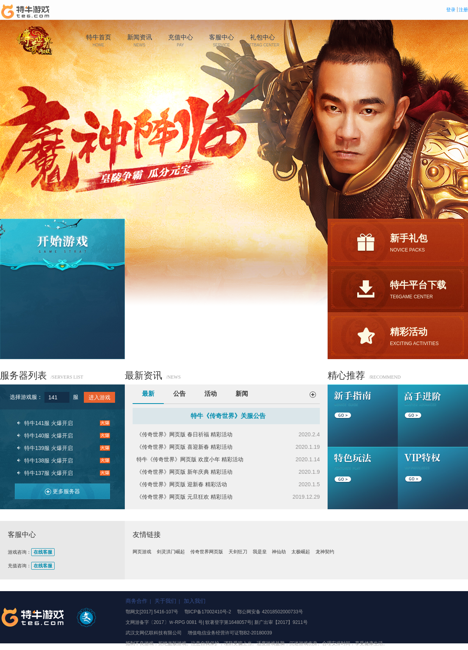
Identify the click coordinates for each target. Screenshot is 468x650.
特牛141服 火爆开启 (48, 423)
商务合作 (136, 601)
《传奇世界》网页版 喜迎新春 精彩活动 (184, 447)
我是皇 (260, 551)
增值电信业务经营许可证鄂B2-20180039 (230, 633)
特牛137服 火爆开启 (48, 473)
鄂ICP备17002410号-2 (207, 612)
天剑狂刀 (238, 551)
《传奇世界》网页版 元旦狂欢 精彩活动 (184, 497)
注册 (463, 9)
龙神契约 (325, 551)
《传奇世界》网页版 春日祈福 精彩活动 (184, 434)
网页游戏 (142, 551)
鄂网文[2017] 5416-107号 (152, 612)
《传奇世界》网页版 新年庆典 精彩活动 (184, 472)
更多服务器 (59, 490)
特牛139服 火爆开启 (48, 448)
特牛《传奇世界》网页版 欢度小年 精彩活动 (189, 459)
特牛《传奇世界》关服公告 (228, 416)
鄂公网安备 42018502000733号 (270, 612)
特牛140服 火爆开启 (48, 435)
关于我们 (165, 601)
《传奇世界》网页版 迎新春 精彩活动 (181, 484)
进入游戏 (99, 397)
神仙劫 (279, 551)
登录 (451, 9)
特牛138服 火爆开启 (48, 460)
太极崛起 (300, 551)
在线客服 (43, 552)
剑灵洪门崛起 (171, 551)
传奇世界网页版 (206, 551)
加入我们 (195, 601)
